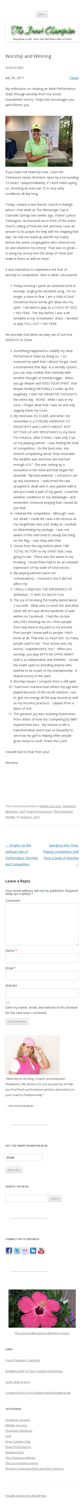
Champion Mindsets (18, 1431)
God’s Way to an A (17, 1382)
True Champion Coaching (22, 1360)
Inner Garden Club (17, 1441)
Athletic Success (50, 806)
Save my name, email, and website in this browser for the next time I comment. (41, 1010)
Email (10, 968)
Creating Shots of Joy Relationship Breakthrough (38, 1393)
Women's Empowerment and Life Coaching (34, 1469)
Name (11, 950)
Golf (22, 811)
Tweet (74, 78)
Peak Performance (39, 811)
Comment (12, 900)
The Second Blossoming (21, 1463)
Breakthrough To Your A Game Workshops (34, 1371)
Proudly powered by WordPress (25, 1496)
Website (11, 985)
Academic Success (17, 1420)
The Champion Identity (20, 1458)
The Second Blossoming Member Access (42, 1333)
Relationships (14, 1452)
